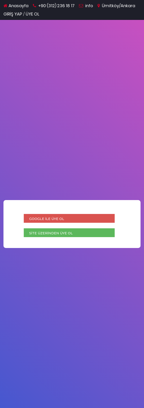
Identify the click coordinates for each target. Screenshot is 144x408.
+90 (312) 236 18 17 (54, 6)
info (86, 6)
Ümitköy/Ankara (116, 6)
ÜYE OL (32, 14)
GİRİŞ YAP (12, 14)
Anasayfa (15, 6)
